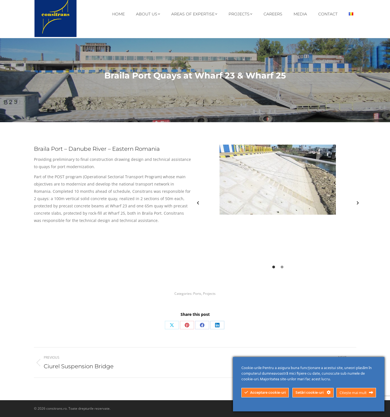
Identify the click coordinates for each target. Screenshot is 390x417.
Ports (197, 293)
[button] (198, 203)
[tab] (273, 266)
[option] (278, 180)
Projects (209, 293)
